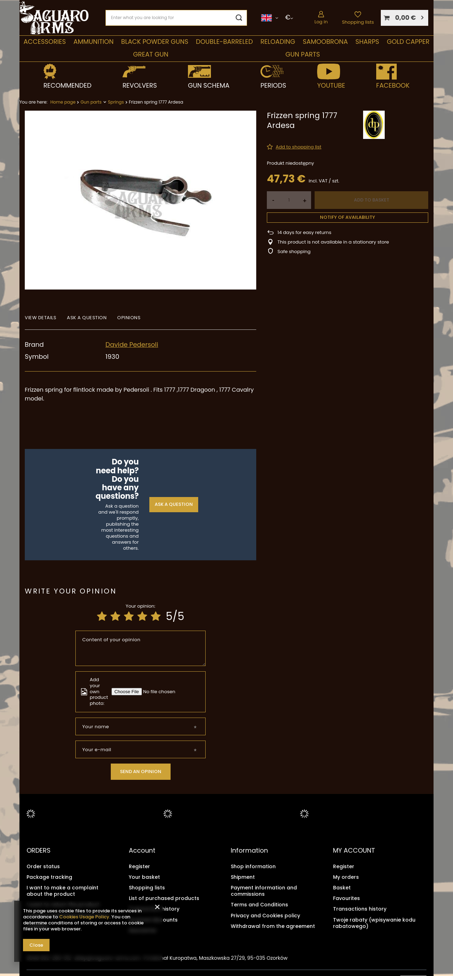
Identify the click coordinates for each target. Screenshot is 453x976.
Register (139, 866)
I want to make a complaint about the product (62, 890)
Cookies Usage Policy (84, 916)
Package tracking (49, 876)
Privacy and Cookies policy (265, 915)
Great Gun (150, 54)
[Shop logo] (53, 18)
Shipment (243, 876)
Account (142, 850)
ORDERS (39, 850)
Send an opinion (140, 771)
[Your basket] (404, 18)
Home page (62, 102)
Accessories (44, 41)
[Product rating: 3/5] (129, 616)
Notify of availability (347, 217)
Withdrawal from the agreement (273, 926)
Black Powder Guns (154, 41)
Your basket (144, 876)
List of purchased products (164, 898)
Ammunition (94, 41)
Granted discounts (153, 919)
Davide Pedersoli (131, 344)
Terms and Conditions (259, 904)
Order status (43, 866)
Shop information (253, 866)
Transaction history (154, 909)
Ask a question (174, 504)
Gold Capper (408, 41)
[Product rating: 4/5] (142, 616)
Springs (116, 102)
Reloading (277, 41)
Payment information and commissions (264, 890)
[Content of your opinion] (140, 648)
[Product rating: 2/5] (115, 616)
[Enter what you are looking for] (176, 18)
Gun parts (303, 54)
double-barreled (224, 41)
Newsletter (143, 930)
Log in (321, 21)
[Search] (239, 18)
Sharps (367, 41)
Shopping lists (358, 22)
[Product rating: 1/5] (102, 616)
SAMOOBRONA (325, 41)
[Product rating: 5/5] (156, 616)
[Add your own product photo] (160, 691)
